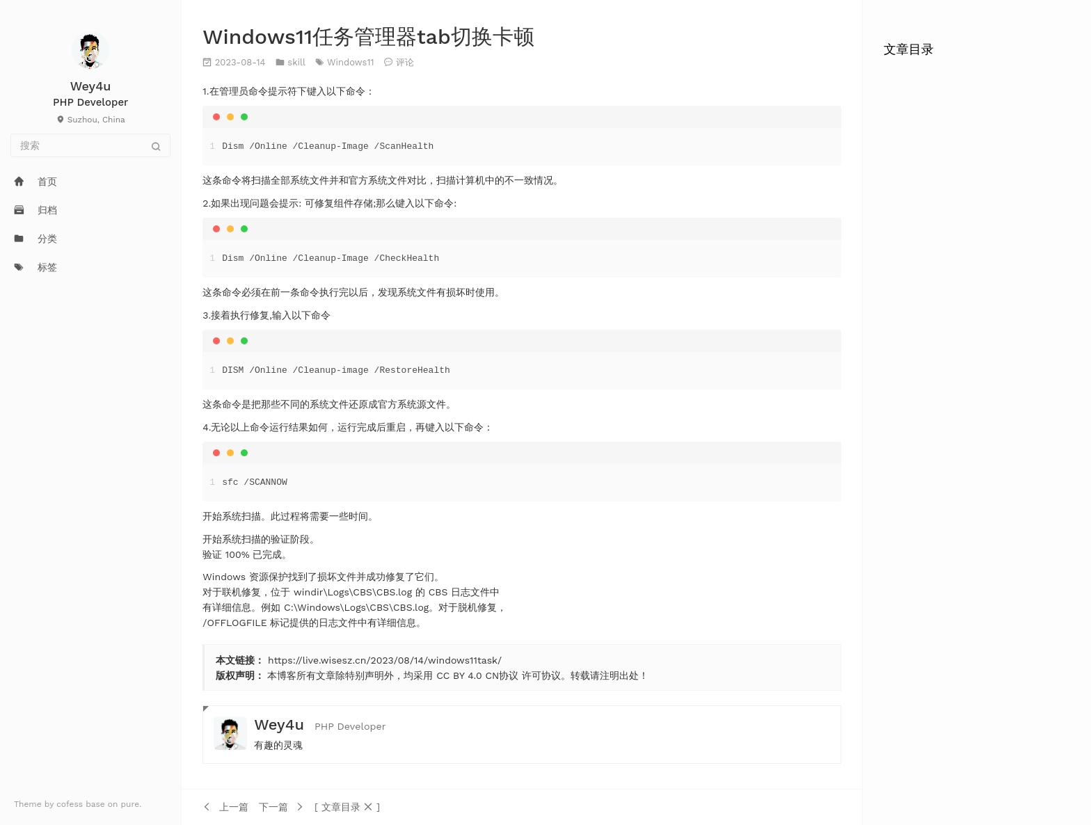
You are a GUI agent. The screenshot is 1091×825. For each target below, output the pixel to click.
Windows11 (350, 62)
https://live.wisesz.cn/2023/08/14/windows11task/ (385, 660)
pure (130, 804)
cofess (71, 804)
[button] (347, 807)
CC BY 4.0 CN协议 (477, 675)
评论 (405, 62)
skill (296, 62)
